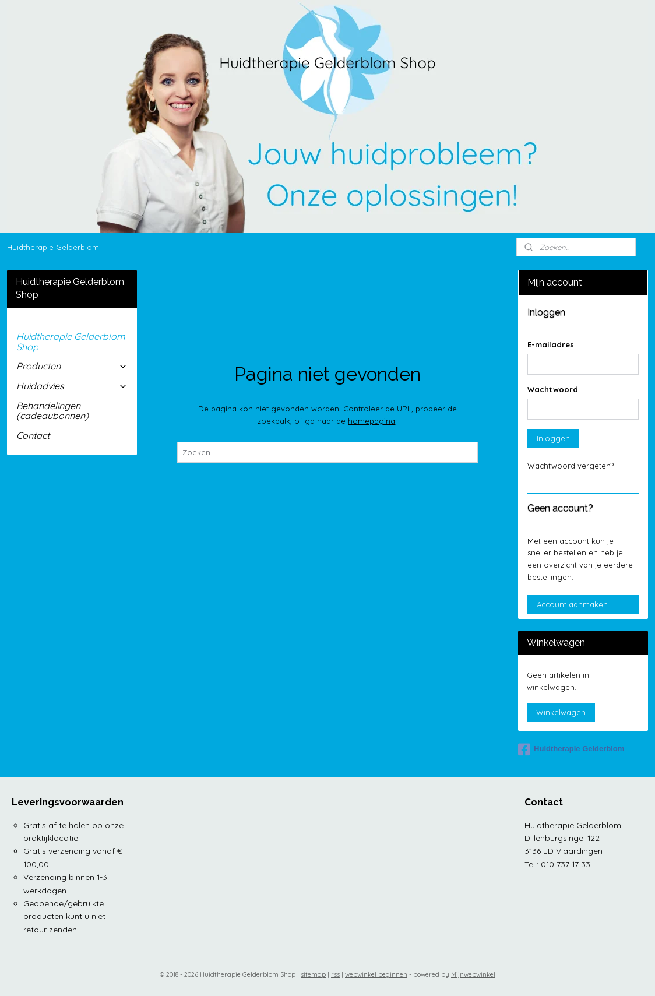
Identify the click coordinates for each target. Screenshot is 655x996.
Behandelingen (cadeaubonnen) (52, 411)
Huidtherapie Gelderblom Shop (70, 341)
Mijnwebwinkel (473, 974)
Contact (33, 435)
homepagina (371, 420)
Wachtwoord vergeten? (570, 465)
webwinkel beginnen (376, 974)
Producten (72, 366)
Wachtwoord (552, 389)
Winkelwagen (561, 712)
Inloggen (553, 438)
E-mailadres (550, 344)
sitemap (313, 974)
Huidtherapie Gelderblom (53, 247)
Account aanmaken (572, 604)
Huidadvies (72, 386)
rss (335, 974)
